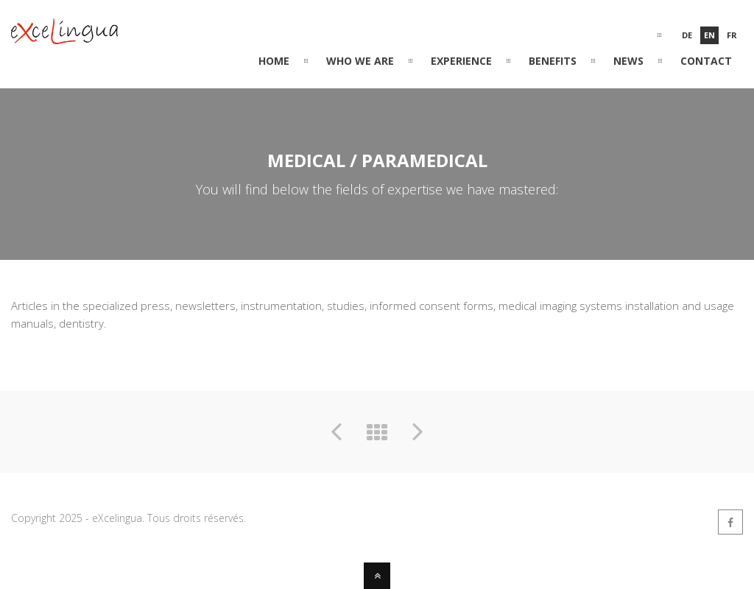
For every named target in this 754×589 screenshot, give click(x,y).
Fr (732, 34)
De (687, 34)
